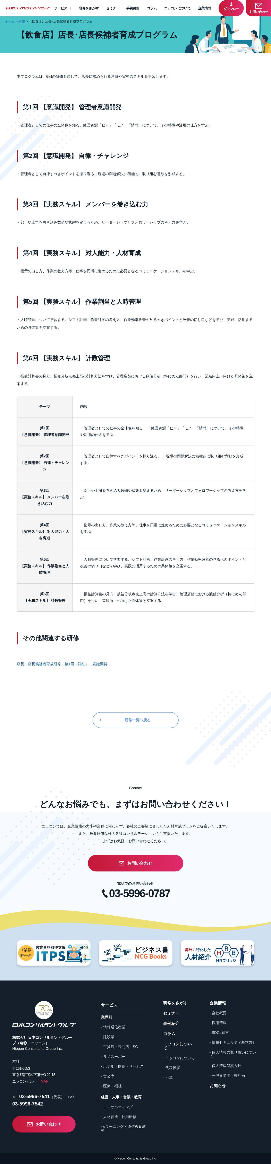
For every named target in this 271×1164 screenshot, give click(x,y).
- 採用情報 (218, 1023)
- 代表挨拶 (171, 1068)
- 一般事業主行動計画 (227, 1076)
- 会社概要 (218, 1013)
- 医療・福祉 (111, 1086)
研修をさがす (89, 8)
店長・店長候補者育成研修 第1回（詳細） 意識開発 (62, 664)
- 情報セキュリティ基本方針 (233, 1042)
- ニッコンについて (179, 1058)
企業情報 (204, 8)
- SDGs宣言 (219, 1033)
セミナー (112, 8)
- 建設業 (107, 1037)
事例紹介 (133, 8)
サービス (60, 8)
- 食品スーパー (113, 1057)
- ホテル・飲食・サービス (122, 1066)
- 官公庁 (107, 1076)
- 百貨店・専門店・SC (119, 1047)
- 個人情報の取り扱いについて (233, 1054)
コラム (152, 8)
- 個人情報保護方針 (225, 1066)
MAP (44, 1081)
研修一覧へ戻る (138, 720)
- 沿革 (168, 1078)
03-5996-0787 (139, 893)
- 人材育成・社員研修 (118, 1117)
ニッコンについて (177, 8)
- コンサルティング (117, 1107)
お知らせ (218, 1086)
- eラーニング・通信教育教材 (123, 1128)
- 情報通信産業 (113, 1027)
